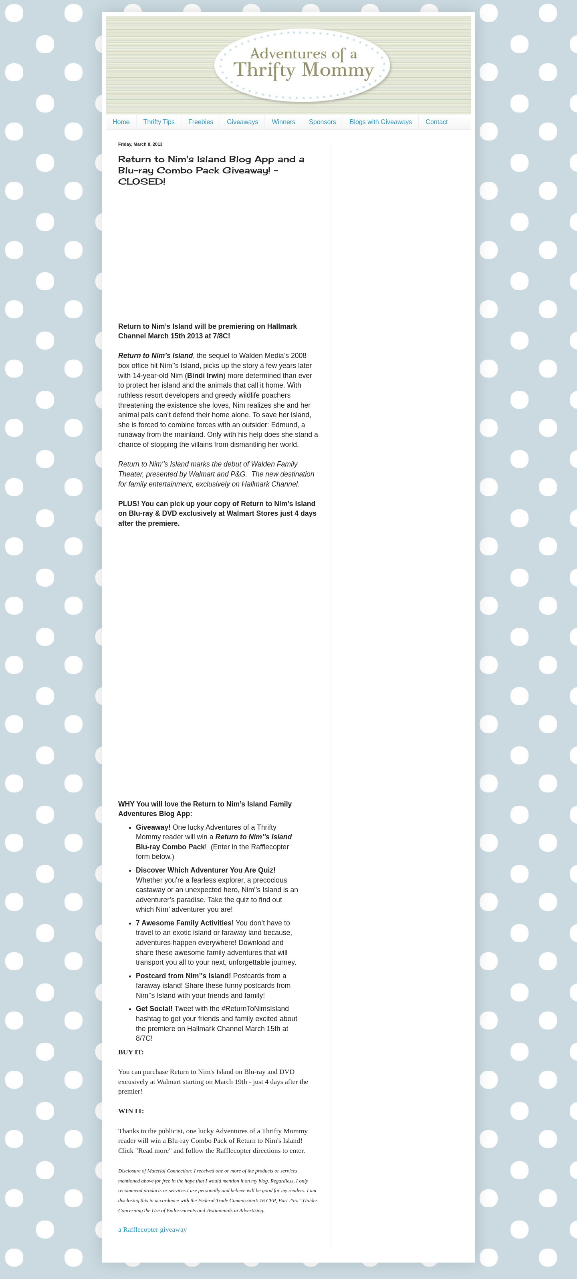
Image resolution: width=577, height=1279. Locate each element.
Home (121, 122)
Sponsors (322, 122)
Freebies (200, 122)
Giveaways (242, 122)
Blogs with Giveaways (381, 122)
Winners (283, 122)
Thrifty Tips (159, 122)
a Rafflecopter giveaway (152, 1229)
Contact (437, 122)
